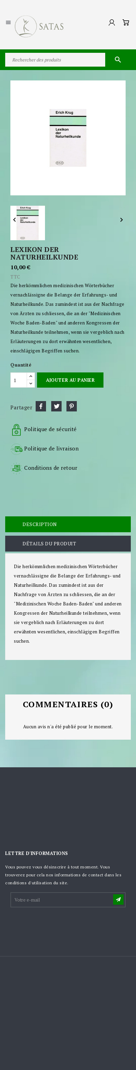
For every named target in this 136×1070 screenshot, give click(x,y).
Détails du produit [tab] (49, 543)
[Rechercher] (68, 60)
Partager (41, 406)
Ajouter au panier (70, 380)
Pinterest (71, 406)
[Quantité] (18, 380)
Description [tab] (39, 524)
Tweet (56, 406)
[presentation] (63, 925)
